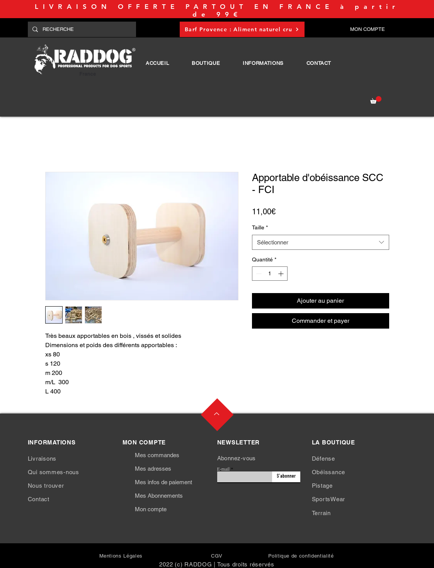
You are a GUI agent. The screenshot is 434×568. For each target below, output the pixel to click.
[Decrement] (258, 273)
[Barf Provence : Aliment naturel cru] (242, 29)
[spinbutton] (270, 273)
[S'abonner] (286, 476)
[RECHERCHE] (81, 29)
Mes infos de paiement (163, 482)
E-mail (223, 469)
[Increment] (281, 273)
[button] (206, 63)
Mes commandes (157, 455)
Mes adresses (153, 468)
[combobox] (320, 242)
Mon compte (151, 509)
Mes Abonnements (159, 495)
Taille (260, 227)
